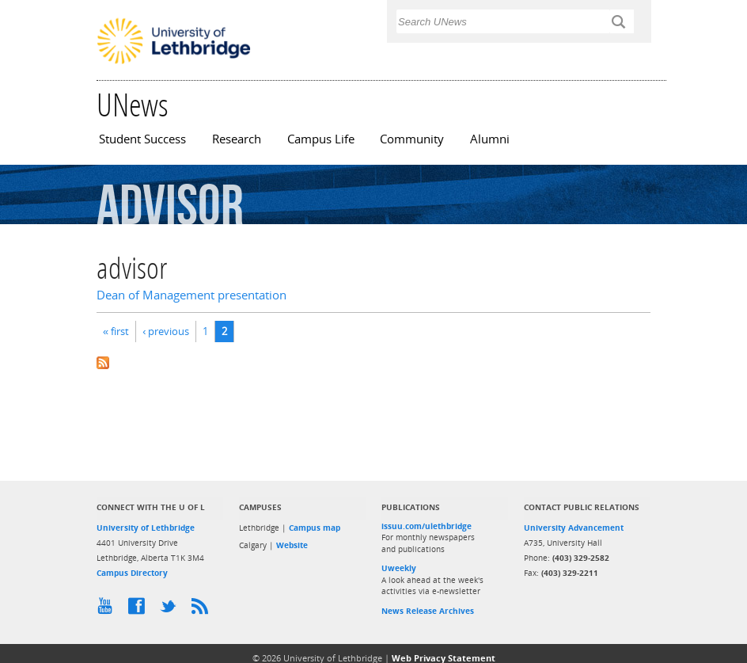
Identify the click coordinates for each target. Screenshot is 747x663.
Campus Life (321, 139)
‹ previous (165, 331)
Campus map (314, 527)
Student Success (142, 139)
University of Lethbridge (146, 527)
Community (412, 139)
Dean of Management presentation (191, 295)
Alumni (490, 139)
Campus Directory (132, 572)
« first (116, 331)
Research (236, 139)
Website (292, 545)
